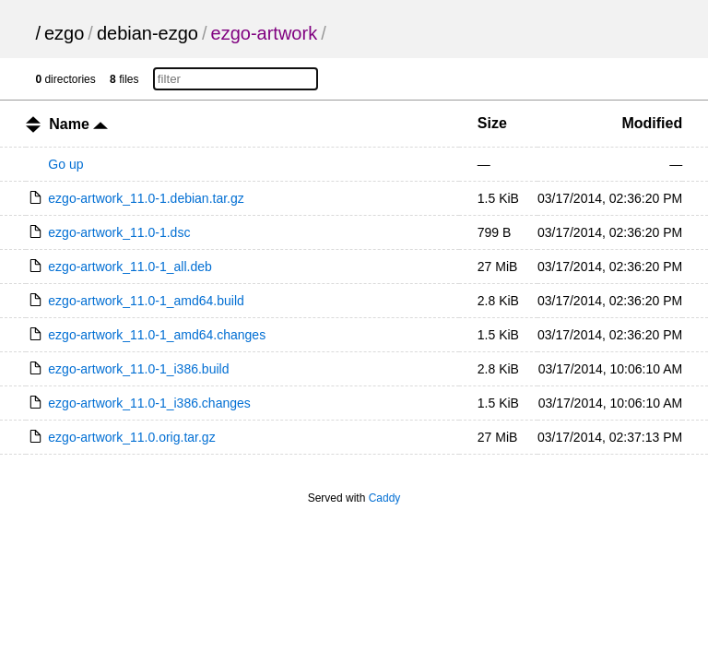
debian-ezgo (147, 33)
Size (492, 123)
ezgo (64, 33)
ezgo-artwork (264, 33)
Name (78, 124)
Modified (651, 123)
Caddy (385, 498)
